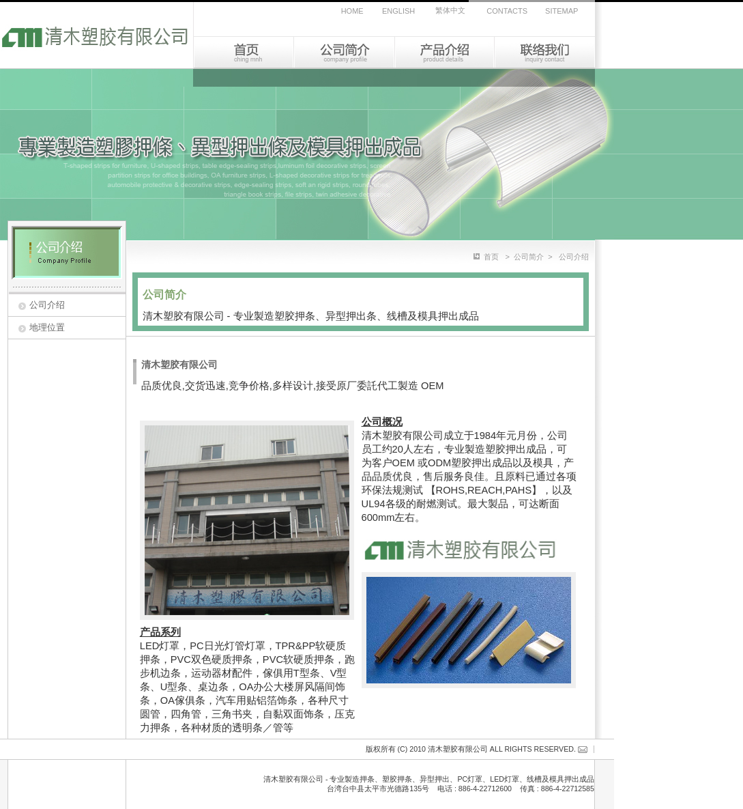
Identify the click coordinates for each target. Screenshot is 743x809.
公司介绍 (47, 305)
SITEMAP (561, 11)
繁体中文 (450, 10)
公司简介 (529, 257)
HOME (352, 11)
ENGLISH (398, 11)
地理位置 (47, 327)
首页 (491, 257)
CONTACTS (506, 11)
